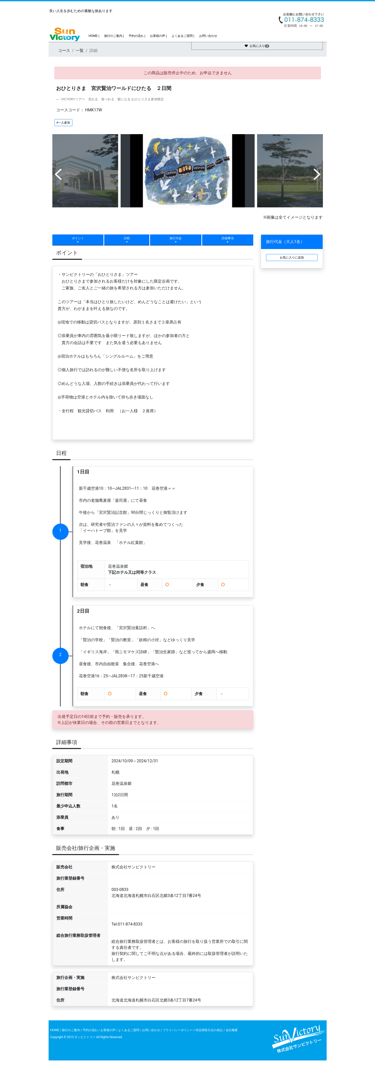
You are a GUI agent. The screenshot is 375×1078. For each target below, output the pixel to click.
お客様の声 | (158, 36)
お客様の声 (107, 1030)
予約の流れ (90, 1030)
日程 (126, 239)
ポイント (77, 239)
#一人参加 (63, 122)
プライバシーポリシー (178, 1030)
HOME (54, 1030)
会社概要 (231, 1030)
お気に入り (257, 46)
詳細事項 (227, 239)
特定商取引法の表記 (209, 1030)
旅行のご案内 (71, 1030)
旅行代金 (175, 239)
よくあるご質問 (128, 1030)
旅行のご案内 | (113, 36)
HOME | (93, 36)
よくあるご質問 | (182, 36)
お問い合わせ (207, 36)
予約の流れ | (136, 36)
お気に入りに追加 (292, 257)
